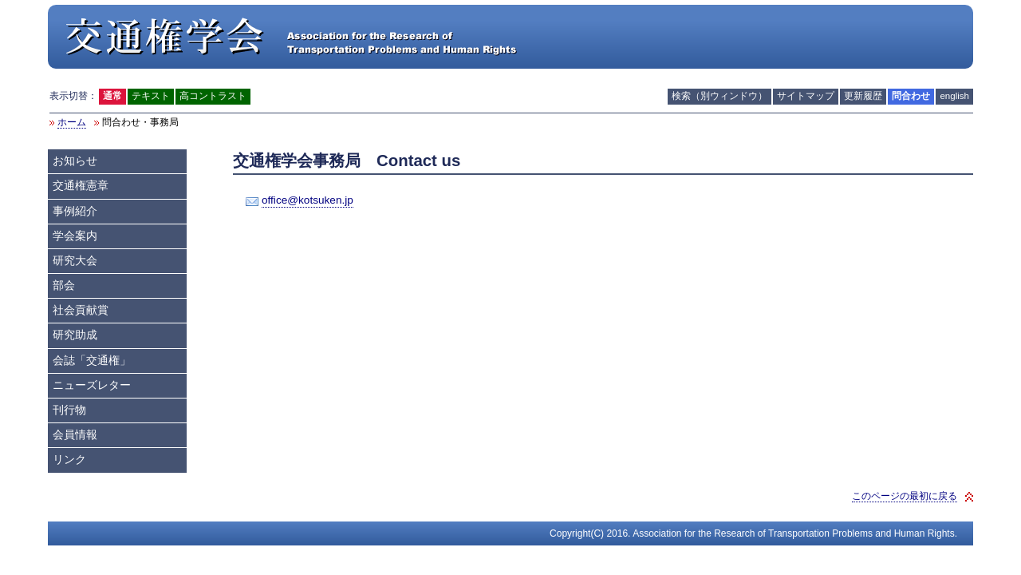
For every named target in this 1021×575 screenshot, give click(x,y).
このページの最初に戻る (904, 496)
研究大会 (75, 261)
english (954, 96)
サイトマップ (805, 96)
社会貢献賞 (80, 310)
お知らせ (75, 161)
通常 (112, 96)
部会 (64, 285)
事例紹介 (75, 211)
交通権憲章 (80, 186)
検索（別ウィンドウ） (719, 96)
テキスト (151, 96)
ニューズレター (92, 385)
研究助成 (75, 335)
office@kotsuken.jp (307, 200)
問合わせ (911, 96)
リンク (69, 460)
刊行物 (69, 410)
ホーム (71, 122)
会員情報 (75, 435)
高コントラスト (212, 96)
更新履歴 (863, 96)
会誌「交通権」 (92, 361)
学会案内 (75, 236)
